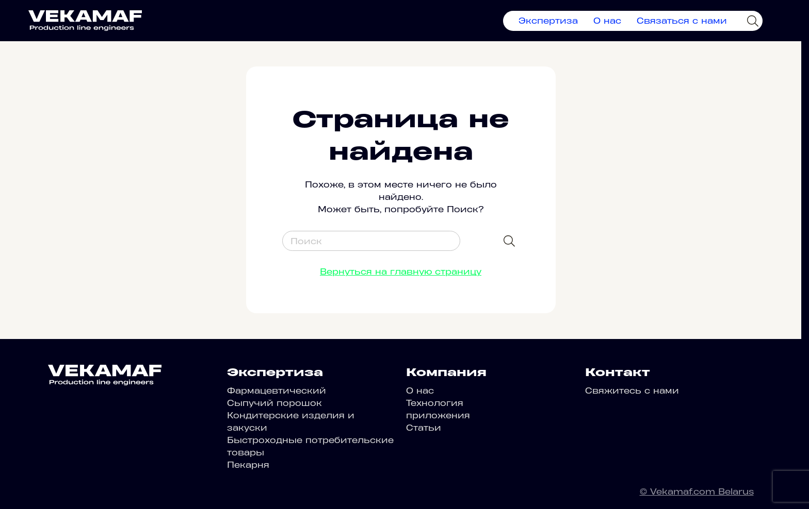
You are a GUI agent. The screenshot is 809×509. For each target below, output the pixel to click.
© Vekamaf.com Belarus (697, 491)
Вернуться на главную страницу (400, 271)
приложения (438, 415)
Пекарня (248, 465)
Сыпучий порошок (274, 403)
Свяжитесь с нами (632, 390)
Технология (434, 403)
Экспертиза (548, 20)
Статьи (423, 427)
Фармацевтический (276, 390)
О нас (607, 20)
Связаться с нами (682, 20)
